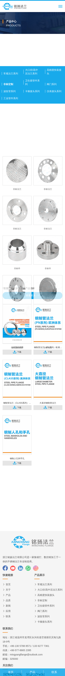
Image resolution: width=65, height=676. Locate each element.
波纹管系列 (9, 127)
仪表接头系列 (54, 127)
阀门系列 (52, 120)
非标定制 (8, 120)
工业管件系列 (10, 134)
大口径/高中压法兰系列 (31, 107)
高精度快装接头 (54, 107)
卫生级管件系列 (32, 118)
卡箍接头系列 (32, 127)
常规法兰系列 (10, 109)
